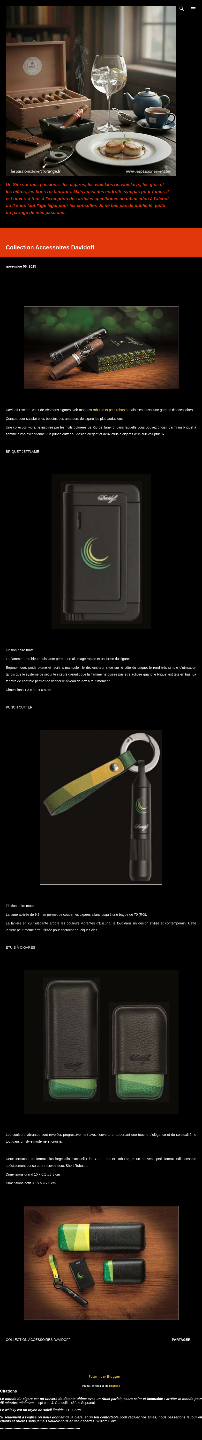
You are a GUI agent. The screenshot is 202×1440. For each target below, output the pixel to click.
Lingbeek (114, 1385)
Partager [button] (181, 1340)
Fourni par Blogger (101, 1376)
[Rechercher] (182, 9)
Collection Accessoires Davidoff (38, 1340)
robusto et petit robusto (110, 410)
